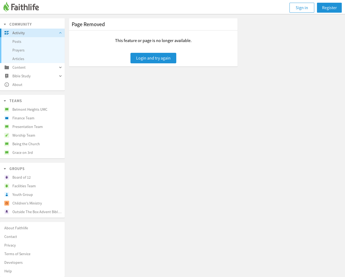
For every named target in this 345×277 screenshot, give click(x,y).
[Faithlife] (24, 7)
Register (329, 7)
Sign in (302, 7)
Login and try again (153, 58)
